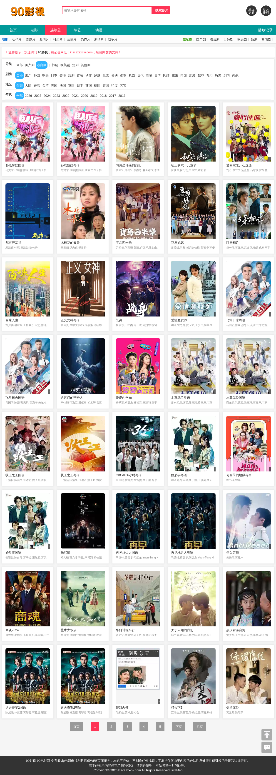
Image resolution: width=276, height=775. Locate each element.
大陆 (28, 85)
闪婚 (166, 75)
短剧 (254, 39)
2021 (75, 95)
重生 (175, 75)
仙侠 (114, 75)
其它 (123, 85)
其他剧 (266, 39)
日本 (54, 75)
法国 (63, 85)
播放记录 (265, 30)
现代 (140, 75)
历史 (218, 75)
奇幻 (209, 75)
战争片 (112, 39)
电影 (34, 30)
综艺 (77, 30)
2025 (37, 95)
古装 (80, 75)
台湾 (45, 85)
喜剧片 (30, 39)
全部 (19, 65)
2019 (93, 95)
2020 (84, 95)
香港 (63, 75)
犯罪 (201, 75)
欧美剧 (242, 39)
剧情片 (99, 39)
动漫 (98, 30)
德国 (97, 85)
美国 (54, 85)
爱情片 (44, 39)
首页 (12, 30)
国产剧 (201, 39)
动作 (88, 75)
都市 (123, 75)
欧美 (45, 75)
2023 (56, 95)
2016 (121, 95)
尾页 (199, 726)
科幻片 (58, 39)
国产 (28, 75)
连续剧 (55, 30)
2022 (65, 95)
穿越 (97, 75)
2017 (112, 95)
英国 (71, 85)
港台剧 (214, 39)
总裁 (149, 75)
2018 (103, 95)
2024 (47, 95)
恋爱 (106, 75)
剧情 (227, 75)
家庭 (192, 75)
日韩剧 (228, 39)
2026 (28, 95)
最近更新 (251, 10)
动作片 (17, 39)
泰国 (106, 85)
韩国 (37, 75)
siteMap (176, 770)
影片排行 (266, 10)
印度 (114, 85)
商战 (235, 75)
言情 (157, 75)
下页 (179, 726)
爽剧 (132, 75)
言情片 (72, 39)
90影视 (43, 52)
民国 (183, 75)
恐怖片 (85, 39)
